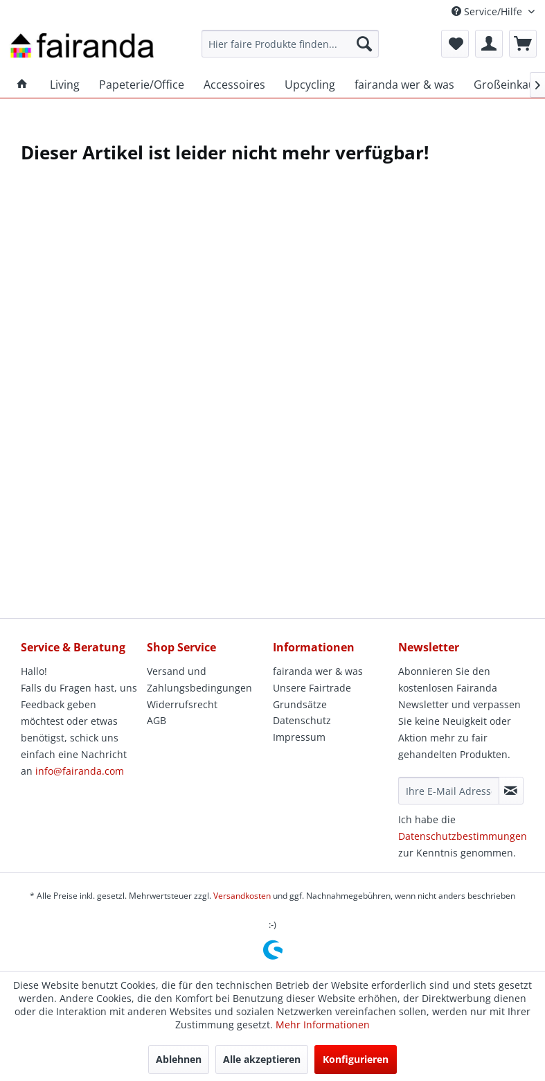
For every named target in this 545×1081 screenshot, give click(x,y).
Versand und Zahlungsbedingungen (199, 679)
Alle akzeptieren (262, 1059)
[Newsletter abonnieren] (511, 791)
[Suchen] (364, 44)
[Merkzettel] (455, 44)
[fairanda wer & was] (404, 84)
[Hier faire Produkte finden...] (290, 44)
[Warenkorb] (523, 44)
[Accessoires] (234, 84)
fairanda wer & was (318, 671)
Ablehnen (179, 1059)
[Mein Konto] (489, 44)
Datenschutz (302, 720)
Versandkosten (242, 896)
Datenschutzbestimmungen (462, 836)
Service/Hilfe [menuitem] (488, 11)
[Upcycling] (310, 84)
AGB (156, 720)
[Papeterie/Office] (141, 84)
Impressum (299, 737)
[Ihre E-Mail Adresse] (448, 791)
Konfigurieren (355, 1059)
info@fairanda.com (79, 770)
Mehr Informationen (323, 1024)
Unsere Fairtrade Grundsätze (312, 696)
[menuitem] (290, 44)
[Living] (64, 84)
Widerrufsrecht (182, 704)
